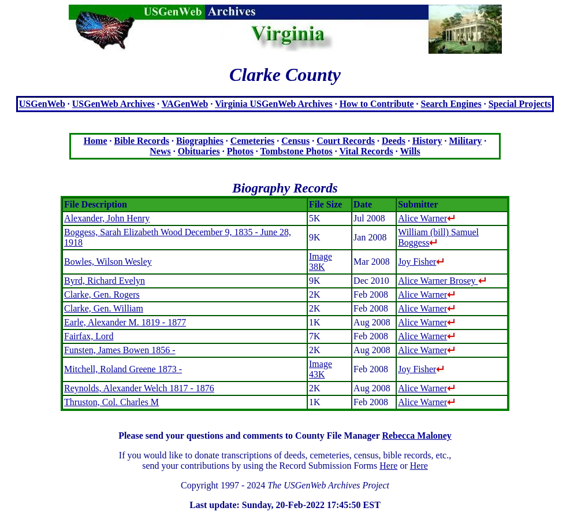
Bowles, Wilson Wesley (108, 261)
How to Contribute (377, 104)
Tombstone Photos (296, 151)
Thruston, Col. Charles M (111, 402)
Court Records (345, 141)
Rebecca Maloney (416, 435)
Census (295, 141)
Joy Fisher (421, 261)
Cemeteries (252, 141)
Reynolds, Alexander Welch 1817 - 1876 (139, 388)
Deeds (393, 141)
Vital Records (366, 151)
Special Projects (520, 104)
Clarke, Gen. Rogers (102, 294)
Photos (240, 151)
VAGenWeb (185, 104)
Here (388, 465)
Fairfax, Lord (88, 336)
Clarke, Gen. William (103, 308)
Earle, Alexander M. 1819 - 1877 (125, 322)
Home (95, 141)
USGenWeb (42, 104)
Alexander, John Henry (107, 218)
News (160, 151)
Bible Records (142, 141)
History (427, 141)
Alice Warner (426, 218)
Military (465, 141)
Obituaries (199, 151)
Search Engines (451, 104)
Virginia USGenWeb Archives (274, 104)
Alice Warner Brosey (442, 281)
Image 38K (320, 261)
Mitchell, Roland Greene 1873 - (123, 369)
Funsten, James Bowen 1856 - (119, 350)
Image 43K (320, 369)
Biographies (199, 141)
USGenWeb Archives (113, 104)
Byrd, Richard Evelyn (104, 281)
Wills (410, 151)
